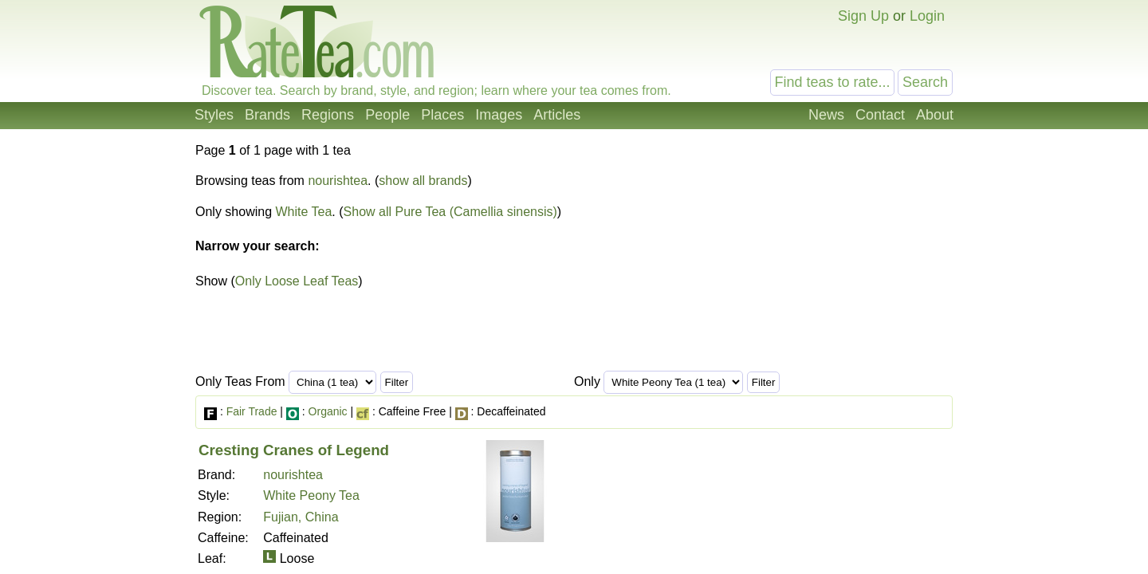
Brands (267, 115)
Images (498, 115)
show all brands (423, 180)
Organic (328, 411)
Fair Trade (251, 411)
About (934, 115)
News (826, 115)
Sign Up (863, 16)
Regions (327, 115)
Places (442, 115)
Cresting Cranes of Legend (294, 450)
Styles (214, 115)
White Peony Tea (311, 495)
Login (927, 16)
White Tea (304, 211)
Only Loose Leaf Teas (296, 281)
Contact (880, 115)
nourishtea (338, 180)
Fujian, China (300, 517)
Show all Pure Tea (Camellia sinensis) (450, 211)
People (387, 115)
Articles (556, 115)
